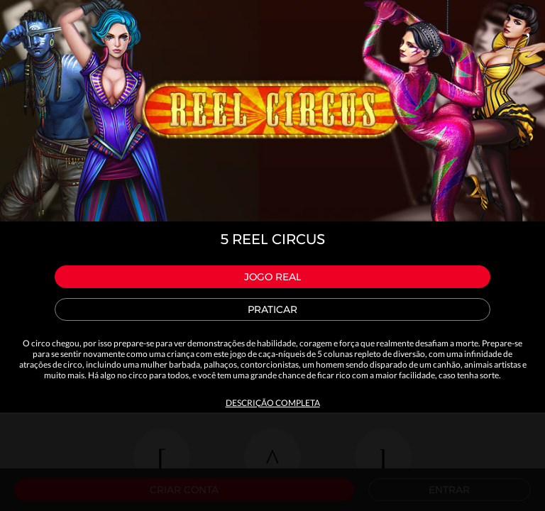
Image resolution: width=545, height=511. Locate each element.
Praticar (272, 309)
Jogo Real (272, 276)
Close (528, 25)
